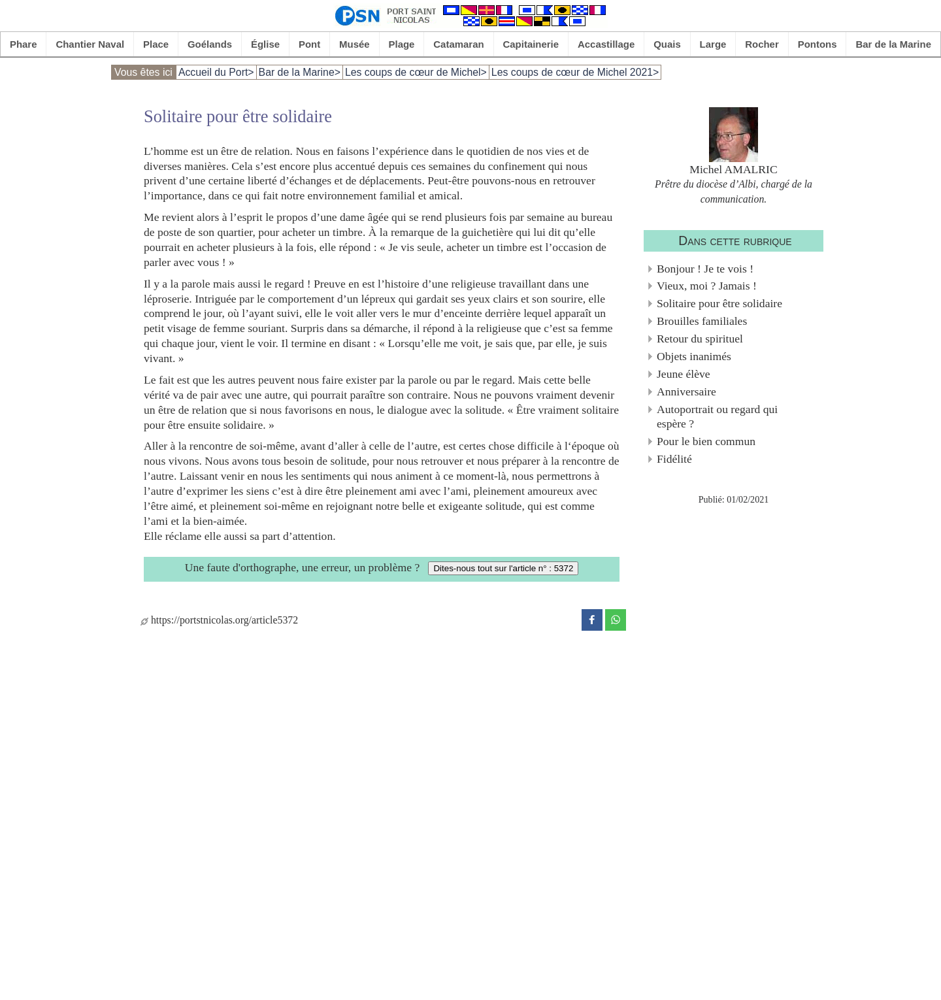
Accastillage (606, 44)
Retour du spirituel (700, 338)
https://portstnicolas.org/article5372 (219, 619)
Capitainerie (531, 44)
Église (265, 44)
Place (156, 44)
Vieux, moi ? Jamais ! (707, 285)
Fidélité (674, 458)
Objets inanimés (694, 356)
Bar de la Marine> (299, 72)
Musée (354, 44)
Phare (23, 44)
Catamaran (458, 44)
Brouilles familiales (702, 320)
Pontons (817, 44)
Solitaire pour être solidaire (719, 303)
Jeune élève (683, 373)
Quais (667, 44)
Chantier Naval (90, 44)
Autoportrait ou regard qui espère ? (717, 417)
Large (713, 44)
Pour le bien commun (706, 441)
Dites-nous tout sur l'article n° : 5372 (503, 568)
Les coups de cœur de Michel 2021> (575, 72)
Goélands (210, 44)
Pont (309, 44)
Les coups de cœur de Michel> (416, 72)
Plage (402, 44)
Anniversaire (686, 391)
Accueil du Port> (216, 72)
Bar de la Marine (893, 44)
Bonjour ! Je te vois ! (705, 268)
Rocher (762, 44)
